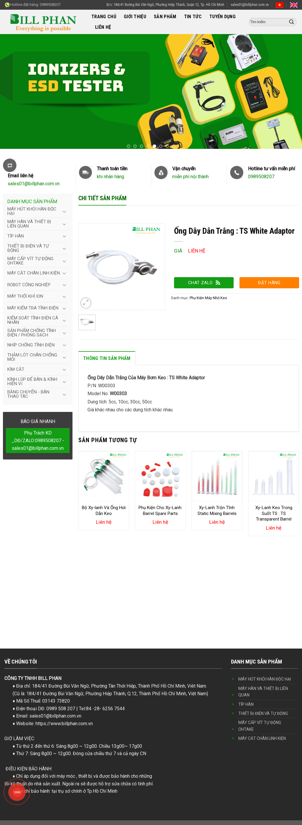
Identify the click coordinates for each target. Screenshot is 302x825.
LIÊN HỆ (103, 27)
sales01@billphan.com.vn (250, 4)
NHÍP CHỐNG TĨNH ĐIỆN (31, 345)
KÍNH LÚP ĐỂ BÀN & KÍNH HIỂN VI (32, 381)
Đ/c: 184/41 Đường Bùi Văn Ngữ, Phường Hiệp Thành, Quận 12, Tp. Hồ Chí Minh (165, 4)
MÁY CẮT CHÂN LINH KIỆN (33, 273)
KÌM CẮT (15, 369)
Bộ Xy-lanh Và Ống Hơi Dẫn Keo (104, 510)
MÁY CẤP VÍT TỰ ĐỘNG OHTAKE (30, 261)
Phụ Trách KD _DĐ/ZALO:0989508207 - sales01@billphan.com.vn (37, 440)
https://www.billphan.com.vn (64, 723)
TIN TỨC (193, 16)
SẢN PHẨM (165, 16)
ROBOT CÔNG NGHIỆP (28, 284)
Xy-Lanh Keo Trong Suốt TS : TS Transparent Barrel (273, 513)
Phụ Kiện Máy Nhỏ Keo (208, 298)
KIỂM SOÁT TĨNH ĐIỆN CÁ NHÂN (32, 320)
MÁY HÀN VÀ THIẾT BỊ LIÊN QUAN (29, 224)
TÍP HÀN (15, 236)
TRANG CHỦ (103, 16)
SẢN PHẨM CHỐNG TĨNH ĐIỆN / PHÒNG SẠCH (31, 333)
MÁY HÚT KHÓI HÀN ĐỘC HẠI (31, 211)
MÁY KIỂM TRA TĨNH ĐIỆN (32, 308)
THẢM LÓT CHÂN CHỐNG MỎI (32, 357)
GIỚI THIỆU (135, 16)
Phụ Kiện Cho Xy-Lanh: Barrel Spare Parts (160, 510)
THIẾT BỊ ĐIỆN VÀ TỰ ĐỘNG (28, 248)
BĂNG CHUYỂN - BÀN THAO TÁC (28, 394)
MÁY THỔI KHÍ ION (25, 296)
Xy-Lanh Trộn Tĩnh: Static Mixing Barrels (217, 510)
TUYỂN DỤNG (222, 16)
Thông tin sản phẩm (107, 358)
